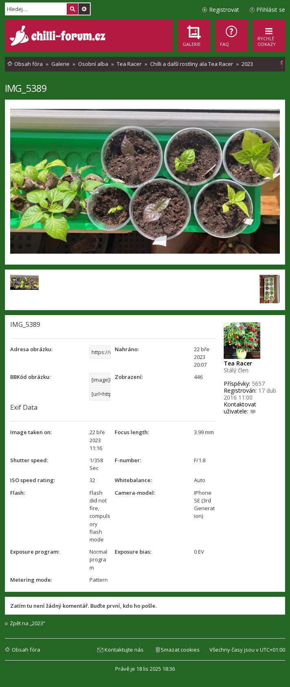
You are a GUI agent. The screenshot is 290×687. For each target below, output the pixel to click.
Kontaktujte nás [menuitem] (124, 649)
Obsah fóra (26, 649)
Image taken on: (31, 432)
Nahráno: (127, 349)
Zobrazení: (129, 376)
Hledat (72, 9)
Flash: (17, 492)
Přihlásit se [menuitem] (270, 9)
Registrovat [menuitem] (224, 9)
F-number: (128, 460)
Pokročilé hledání (84, 9)
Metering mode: (31, 579)
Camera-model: (135, 492)
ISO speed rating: (32, 480)
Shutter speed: (29, 460)
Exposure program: (34, 551)
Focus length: (132, 432)
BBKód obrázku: (30, 376)
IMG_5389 (26, 88)
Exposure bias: (133, 551)
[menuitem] (231, 36)
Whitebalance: (133, 480)
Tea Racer (238, 363)
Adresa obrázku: (31, 349)
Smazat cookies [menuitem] (180, 649)
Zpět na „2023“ (27, 623)
